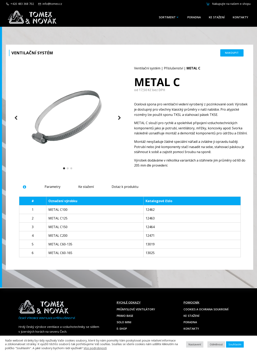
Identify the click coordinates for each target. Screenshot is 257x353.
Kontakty (240, 17)
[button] (64, 169)
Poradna (194, 17)
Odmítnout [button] (216, 344)
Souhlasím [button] (234, 344)
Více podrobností (95, 348)
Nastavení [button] (195, 344)
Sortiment (169, 17)
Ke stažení (217, 17)
